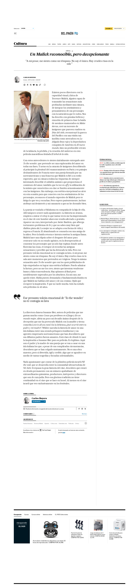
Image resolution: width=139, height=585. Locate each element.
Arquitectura (86, 44)
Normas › (84, 414)
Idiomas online (47, 514)
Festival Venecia (27, 423)
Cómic (93, 44)
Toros (107, 44)
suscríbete (109, 28)
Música (54, 44)
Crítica (77, 423)
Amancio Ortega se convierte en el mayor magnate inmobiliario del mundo (113, 226)
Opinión (46, 423)
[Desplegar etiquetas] (85, 423)
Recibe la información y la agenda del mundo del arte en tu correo (45, 409)
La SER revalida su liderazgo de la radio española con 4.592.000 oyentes (112, 165)
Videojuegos (100, 44)
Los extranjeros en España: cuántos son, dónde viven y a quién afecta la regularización (113, 232)
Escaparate (17, 514)
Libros (64, 44)
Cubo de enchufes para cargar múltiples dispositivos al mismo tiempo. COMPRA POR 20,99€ (115, 536)
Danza (73, 44)
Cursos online (36, 514)
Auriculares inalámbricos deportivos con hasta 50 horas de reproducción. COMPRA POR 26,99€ (49, 541)
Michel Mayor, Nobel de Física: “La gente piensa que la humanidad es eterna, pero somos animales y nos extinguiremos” (113, 220)
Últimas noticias (120, 44)
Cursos (26, 514)
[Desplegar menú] (15, 33)
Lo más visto (104, 204)
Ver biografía (39, 401)
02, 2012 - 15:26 (34, 80)
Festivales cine (63, 423)
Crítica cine (54, 423)
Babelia (112, 44)
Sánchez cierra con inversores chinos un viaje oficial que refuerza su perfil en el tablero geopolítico (112, 180)
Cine (49, 44)
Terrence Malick (38, 423)
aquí (63, 432)
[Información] (72, 51)
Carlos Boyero (29, 77)
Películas (71, 423)
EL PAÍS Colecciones (61, 514)
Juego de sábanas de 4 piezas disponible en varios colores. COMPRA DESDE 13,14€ (97, 535)
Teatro (59, 44)
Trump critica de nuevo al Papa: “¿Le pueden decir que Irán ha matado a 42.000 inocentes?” (112, 172)
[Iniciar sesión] (119, 28)
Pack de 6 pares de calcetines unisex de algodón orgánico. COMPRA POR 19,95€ (77, 535)
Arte (69, 44)
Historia (79, 44)
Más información (28, 432)
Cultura (20, 44)
